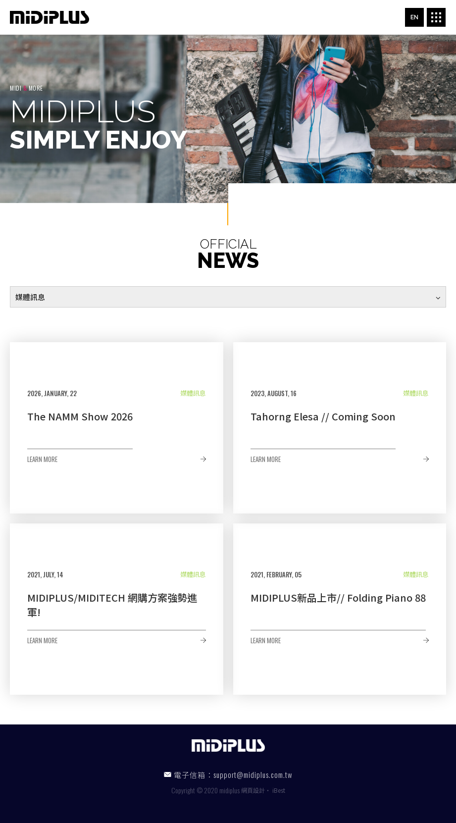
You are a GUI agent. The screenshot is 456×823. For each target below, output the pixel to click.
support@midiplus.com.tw (253, 774)
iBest (278, 790)
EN (414, 17)
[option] (228, 119)
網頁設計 (253, 790)
